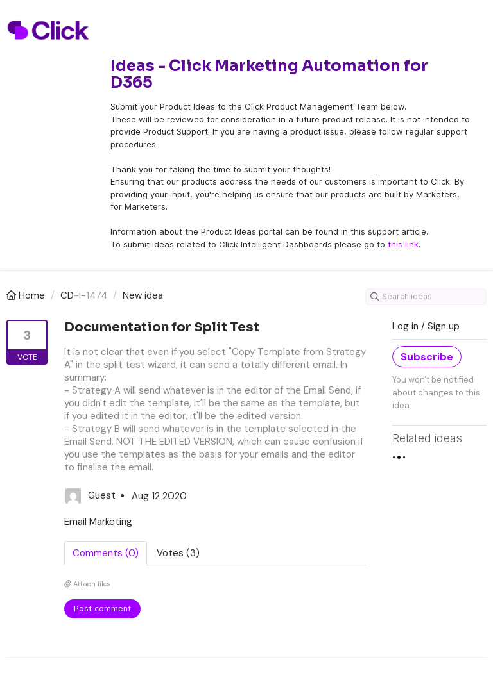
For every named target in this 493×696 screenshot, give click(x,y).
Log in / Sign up (426, 326)
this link (403, 244)
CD (67, 295)
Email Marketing (98, 521)
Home (27, 295)
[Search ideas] (426, 296)
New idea (143, 295)
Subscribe (427, 356)
